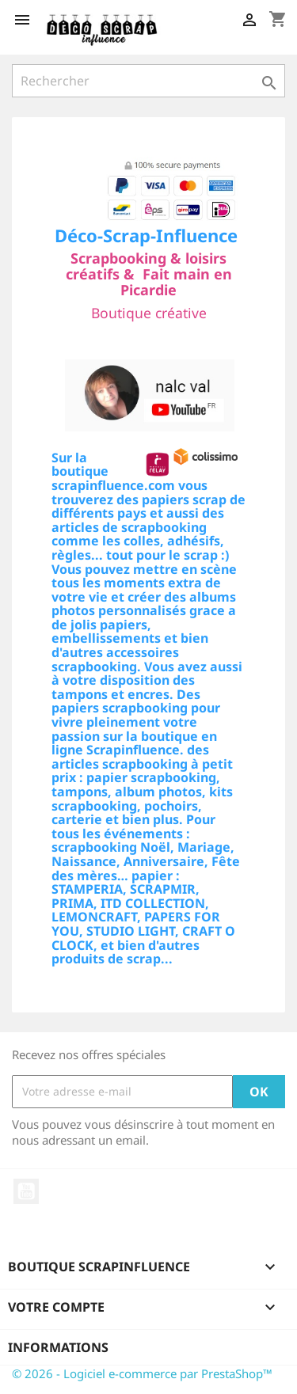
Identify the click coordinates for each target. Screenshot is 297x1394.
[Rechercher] (148, 80)
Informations (58, 1347)
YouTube (26, 1191)
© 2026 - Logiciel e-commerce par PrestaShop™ (142, 1373)
